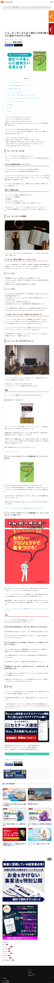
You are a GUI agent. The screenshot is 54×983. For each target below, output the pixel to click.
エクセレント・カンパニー (12, 451)
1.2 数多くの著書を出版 (14, 88)
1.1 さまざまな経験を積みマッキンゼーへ (18, 85)
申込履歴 (29, 972)
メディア (10, 7)
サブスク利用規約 (6, 982)
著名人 (19, 42)
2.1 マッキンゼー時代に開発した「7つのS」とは (20, 95)
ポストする (18, 45)
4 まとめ (9, 111)
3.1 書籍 (9, 105)
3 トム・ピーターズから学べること (16, 101)
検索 (49, 859)
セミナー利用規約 (6, 980)
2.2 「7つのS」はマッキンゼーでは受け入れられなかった (23, 98)
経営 (14, 42)
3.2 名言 (9, 108)
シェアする (9, 45)
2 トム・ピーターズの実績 (14, 92)
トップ (4, 7)
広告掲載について (31, 975)
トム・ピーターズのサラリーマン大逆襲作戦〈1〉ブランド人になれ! (24, 508)
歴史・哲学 (15, 7)
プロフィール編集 (31, 974)
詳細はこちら (27, 754)
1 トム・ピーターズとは (13, 82)
